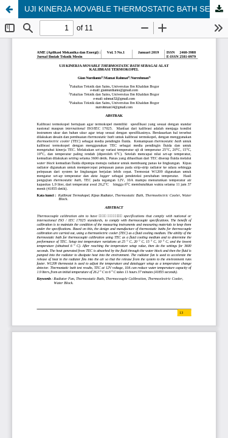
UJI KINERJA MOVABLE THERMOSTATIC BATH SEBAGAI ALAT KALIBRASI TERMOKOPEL (126, 8)
